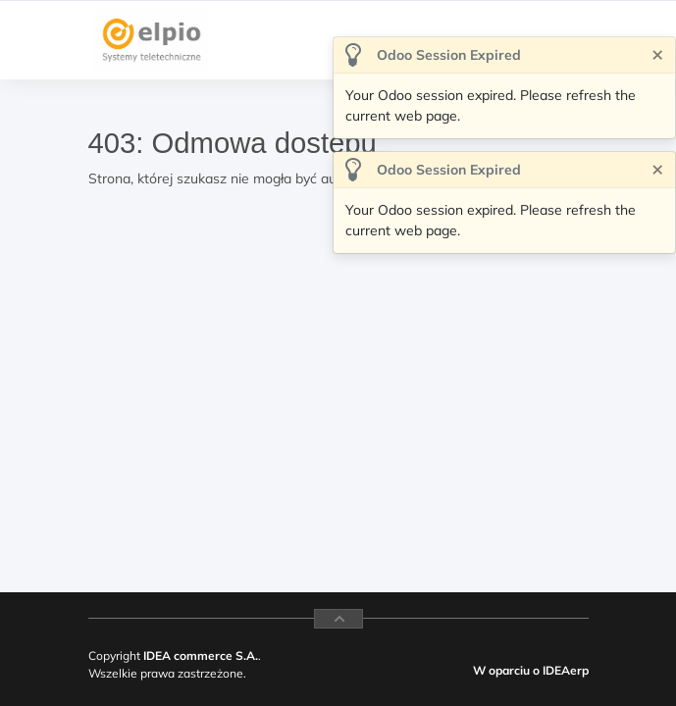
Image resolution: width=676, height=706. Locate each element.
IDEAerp (566, 670)
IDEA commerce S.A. (200, 655)
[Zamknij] (657, 53)
